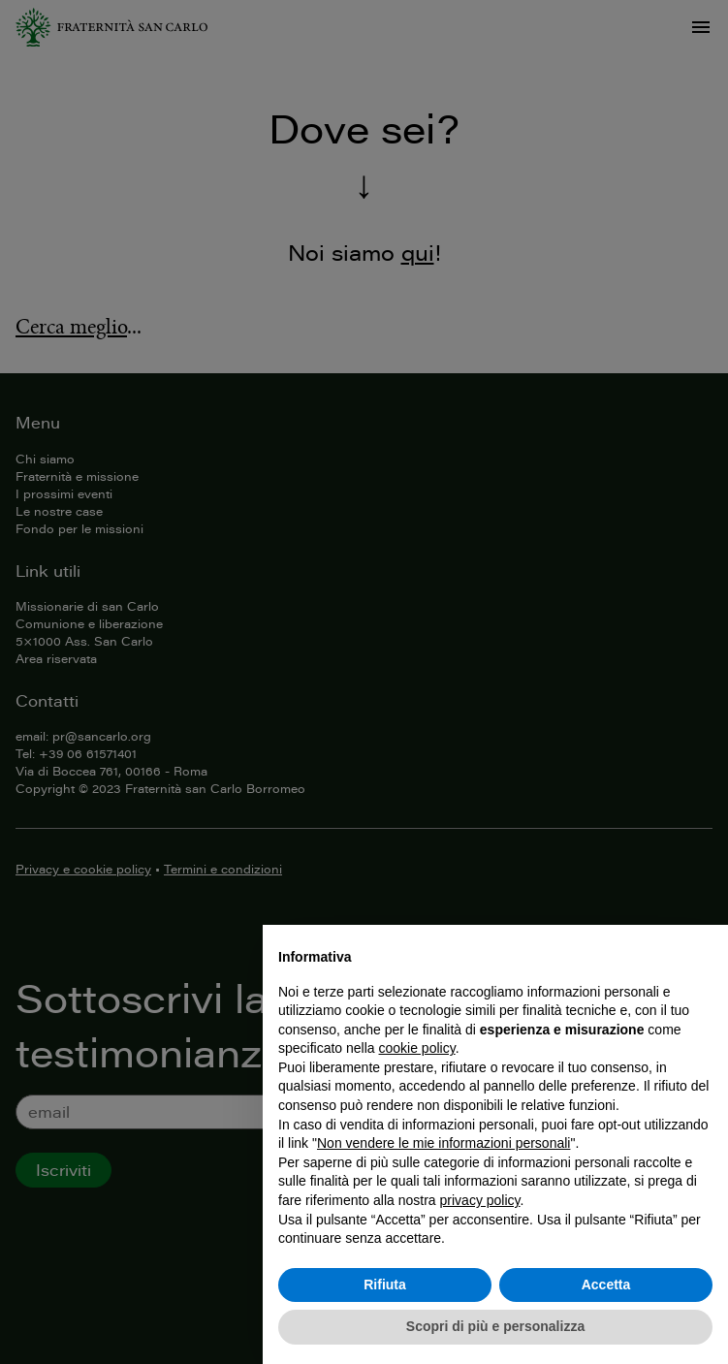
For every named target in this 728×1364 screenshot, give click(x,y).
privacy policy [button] (480, 1200)
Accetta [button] (606, 1284)
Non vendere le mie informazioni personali (443, 1143)
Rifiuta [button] (385, 1284)
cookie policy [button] (417, 1048)
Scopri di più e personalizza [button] (495, 1326)
